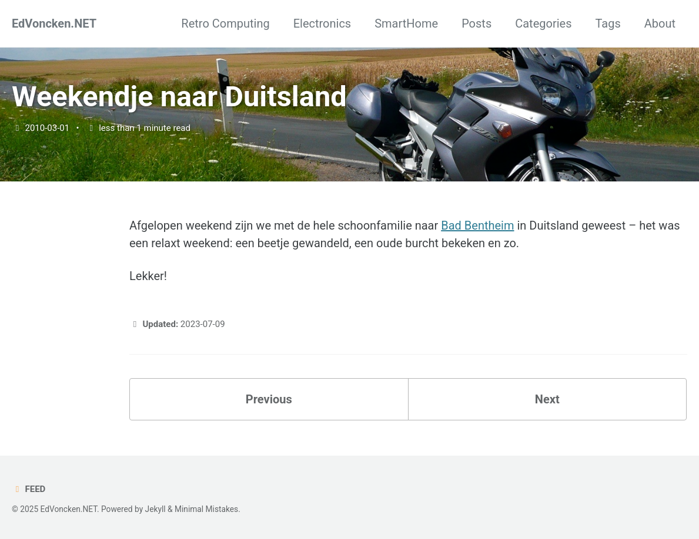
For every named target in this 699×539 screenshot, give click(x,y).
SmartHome (406, 23)
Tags (607, 23)
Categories (543, 23)
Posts (476, 23)
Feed (28, 489)
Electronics (322, 23)
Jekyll (155, 509)
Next (547, 399)
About (659, 23)
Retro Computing (225, 23)
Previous (269, 399)
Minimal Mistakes (206, 509)
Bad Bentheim (477, 225)
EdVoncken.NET (54, 23)
